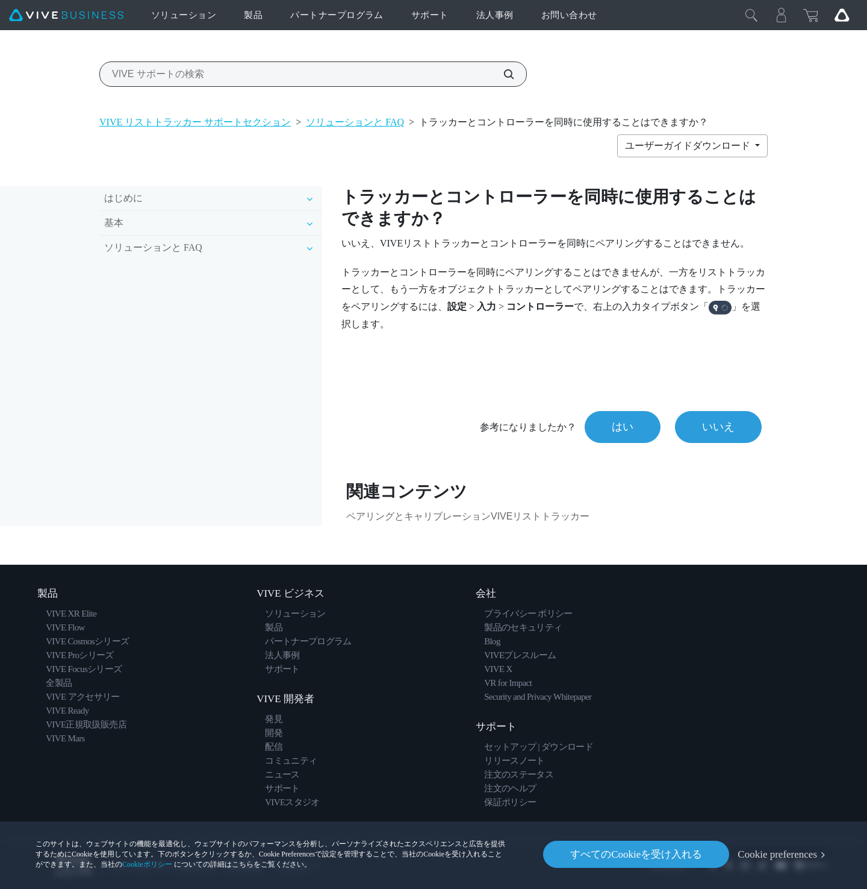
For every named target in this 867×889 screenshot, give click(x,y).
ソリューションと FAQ (355, 122)
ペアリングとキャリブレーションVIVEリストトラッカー (467, 516)
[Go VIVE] (842, 15)
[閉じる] (751, 15)
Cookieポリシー (147, 864)
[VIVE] (66, 15)
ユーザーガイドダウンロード (689, 145)
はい (622, 427)
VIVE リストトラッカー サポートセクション (195, 122)
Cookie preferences (777, 854)
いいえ (718, 427)
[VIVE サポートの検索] (502, 74)
